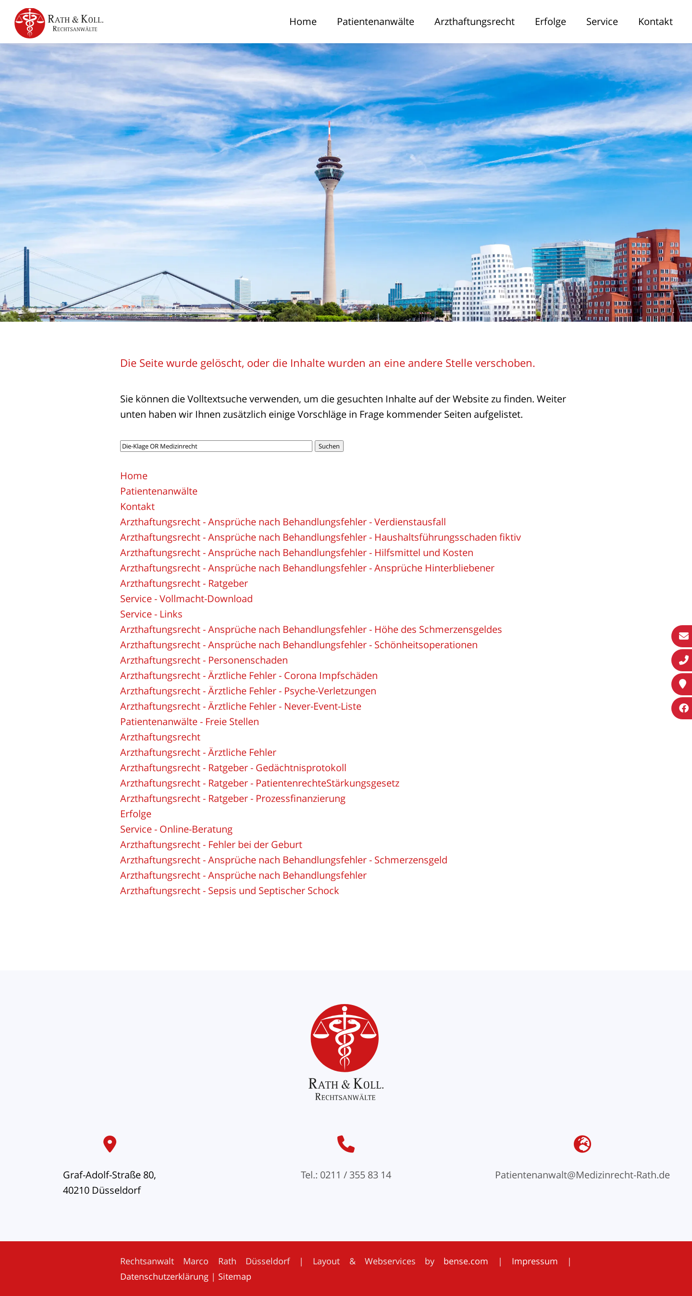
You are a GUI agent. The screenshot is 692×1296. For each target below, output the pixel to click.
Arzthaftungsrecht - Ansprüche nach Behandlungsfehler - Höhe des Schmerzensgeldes (311, 629)
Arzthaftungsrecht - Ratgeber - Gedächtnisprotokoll (233, 767)
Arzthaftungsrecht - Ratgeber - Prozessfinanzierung (233, 798)
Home (303, 21)
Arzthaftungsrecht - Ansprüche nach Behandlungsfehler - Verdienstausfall (283, 521)
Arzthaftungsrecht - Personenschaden (204, 660)
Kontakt (655, 21)
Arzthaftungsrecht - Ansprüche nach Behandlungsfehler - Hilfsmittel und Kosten (296, 552)
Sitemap (234, 1276)
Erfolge (550, 21)
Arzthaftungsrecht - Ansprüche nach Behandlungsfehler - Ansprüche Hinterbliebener (307, 567)
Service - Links (151, 613)
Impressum (535, 1261)
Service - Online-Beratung (176, 829)
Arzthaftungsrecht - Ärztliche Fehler (198, 752)
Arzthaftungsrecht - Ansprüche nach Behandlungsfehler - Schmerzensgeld (283, 859)
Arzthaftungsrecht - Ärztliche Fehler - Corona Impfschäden (249, 675)
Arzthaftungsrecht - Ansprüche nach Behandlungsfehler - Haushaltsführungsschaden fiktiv (320, 537)
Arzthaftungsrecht (474, 21)
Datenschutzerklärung (164, 1276)
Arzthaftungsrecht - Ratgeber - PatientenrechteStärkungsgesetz (259, 782)
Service (602, 21)
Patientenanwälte (375, 21)
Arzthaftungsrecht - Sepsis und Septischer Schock (229, 890)
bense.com (466, 1261)
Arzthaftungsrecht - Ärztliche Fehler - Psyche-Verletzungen (248, 690)
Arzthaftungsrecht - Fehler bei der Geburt (211, 844)
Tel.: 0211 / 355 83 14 (346, 1174)
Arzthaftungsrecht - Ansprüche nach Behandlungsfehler (243, 875)
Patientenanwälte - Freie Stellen (189, 721)
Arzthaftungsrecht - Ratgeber (184, 583)
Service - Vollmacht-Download (186, 598)
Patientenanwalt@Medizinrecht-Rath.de (582, 1174)
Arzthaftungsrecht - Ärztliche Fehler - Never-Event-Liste (240, 706)
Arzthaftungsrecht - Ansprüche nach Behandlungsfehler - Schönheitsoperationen (299, 644)
